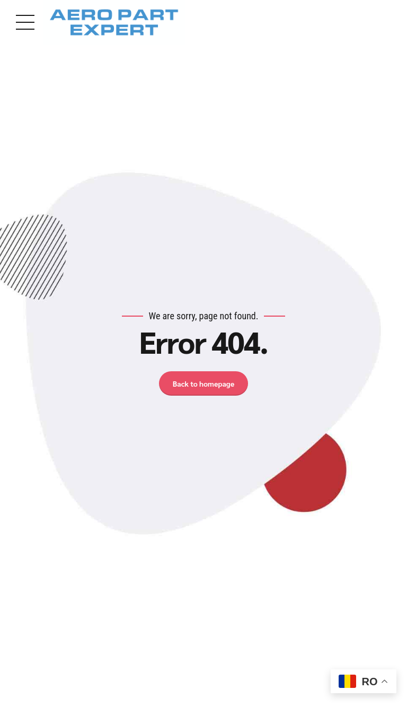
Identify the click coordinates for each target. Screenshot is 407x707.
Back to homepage (203, 383)
